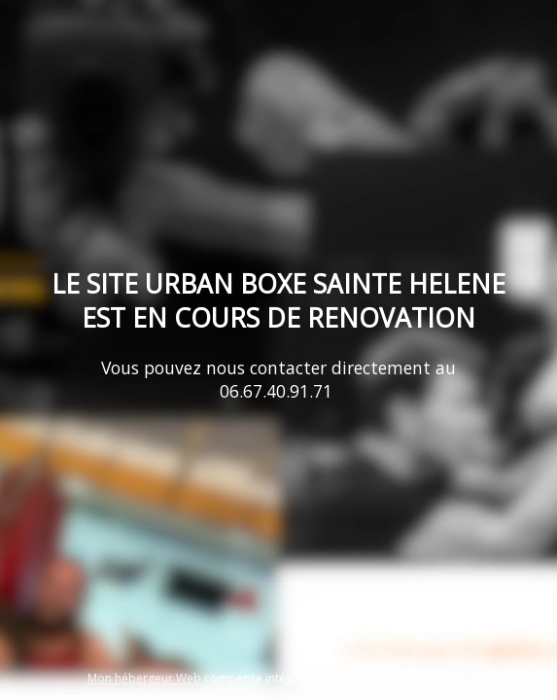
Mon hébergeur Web (144, 678)
